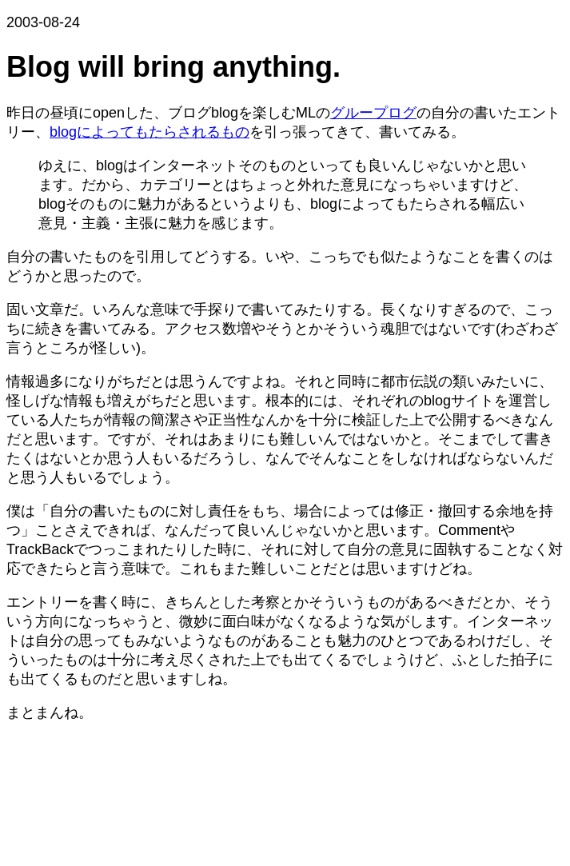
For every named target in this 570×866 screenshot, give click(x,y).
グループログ (373, 113)
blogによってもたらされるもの (149, 132)
